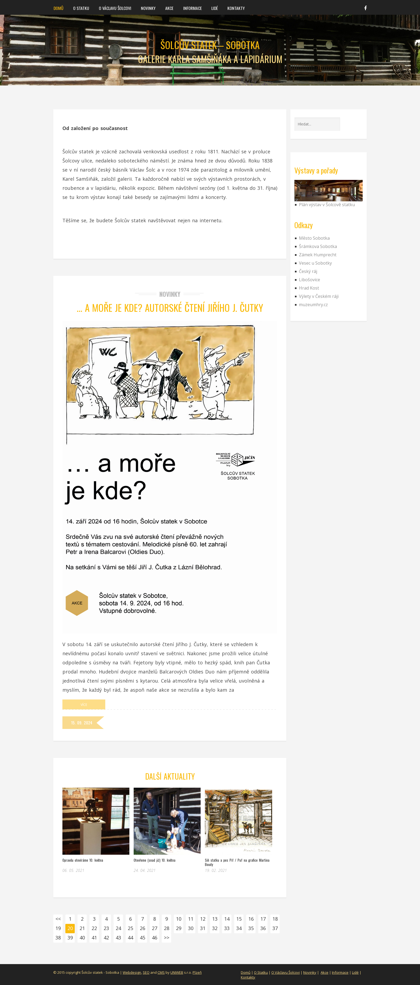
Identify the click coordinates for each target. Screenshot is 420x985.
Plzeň (197, 972)
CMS (161, 972)
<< (58, 919)
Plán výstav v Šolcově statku (327, 205)
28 (166, 928)
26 (142, 928)
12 (202, 919)
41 (94, 937)
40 (82, 937)
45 (142, 937)
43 (118, 937)
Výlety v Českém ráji (319, 296)
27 (154, 928)
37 (275, 928)
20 (70, 928)
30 (190, 928)
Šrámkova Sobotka (318, 246)
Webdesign (132, 972)
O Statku (261, 972)
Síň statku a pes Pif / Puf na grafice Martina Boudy (237, 862)
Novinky (147, 7)
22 (94, 928)
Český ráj (308, 271)
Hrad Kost (309, 288)
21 (82, 928)
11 (190, 919)
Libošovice (309, 280)
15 (239, 919)
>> (166, 937)
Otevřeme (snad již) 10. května (154, 860)
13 (215, 919)
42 (106, 937)
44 (130, 937)
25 (130, 928)
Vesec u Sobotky (315, 263)
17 (263, 919)
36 (263, 928)
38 (58, 937)
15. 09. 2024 (82, 722)
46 (154, 937)
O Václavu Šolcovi (114, 7)
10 (178, 919)
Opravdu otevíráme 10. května (82, 860)
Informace (190, 7)
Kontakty (233, 7)
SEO (146, 972)
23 (106, 928)
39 (70, 937)
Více (84, 704)
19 (58, 928)
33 (227, 928)
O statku (81, 7)
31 (202, 928)
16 (251, 919)
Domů (58, 7)
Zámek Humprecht (317, 255)
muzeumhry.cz (313, 305)
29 (178, 928)
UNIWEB (176, 972)
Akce (167, 7)
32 (215, 928)
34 (239, 928)
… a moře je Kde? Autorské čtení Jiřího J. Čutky (170, 307)
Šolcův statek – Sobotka (210, 44)
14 (227, 919)
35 (251, 928)
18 (275, 919)
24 (118, 928)
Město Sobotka (314, 238)
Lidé (211, 7)
